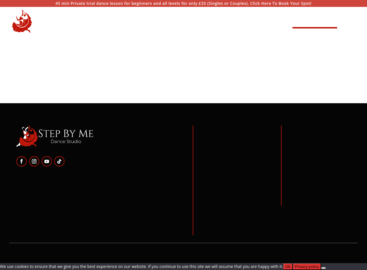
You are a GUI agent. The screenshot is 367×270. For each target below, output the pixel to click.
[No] (323, 268)
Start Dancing (315, 21)
